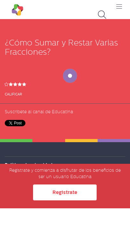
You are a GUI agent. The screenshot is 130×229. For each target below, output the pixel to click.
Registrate (64, 192)
